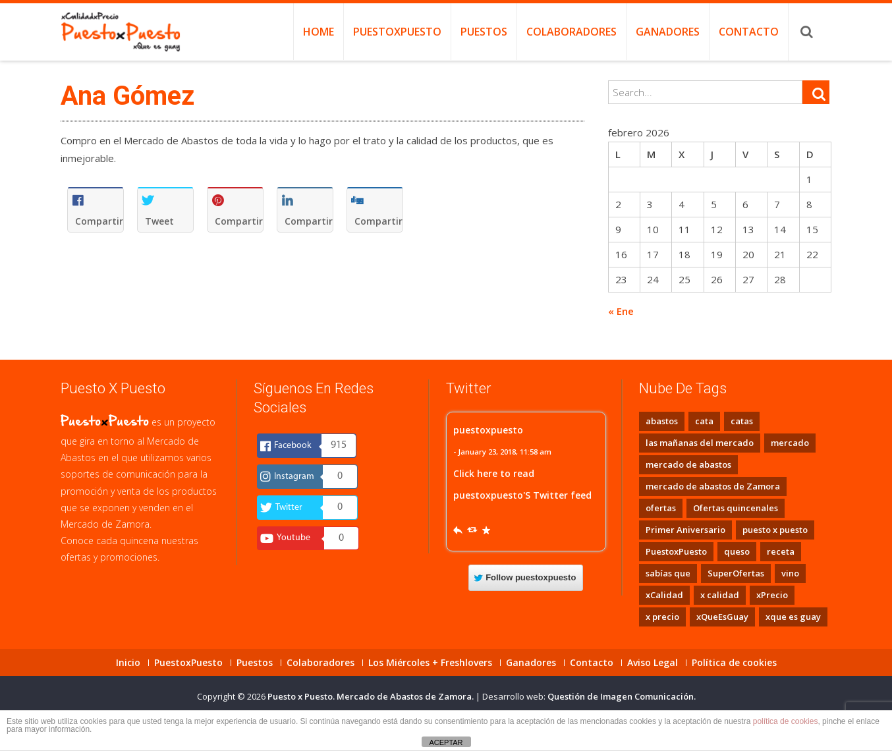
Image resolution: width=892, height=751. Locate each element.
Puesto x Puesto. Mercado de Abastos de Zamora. (371, 696)
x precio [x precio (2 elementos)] (662, 617)
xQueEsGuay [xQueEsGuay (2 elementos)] (722, 617)
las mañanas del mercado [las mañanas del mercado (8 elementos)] (700, 443)
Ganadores (668, 31)
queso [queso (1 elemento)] (737, 551)
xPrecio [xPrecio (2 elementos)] (772, 595)
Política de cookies (734, 662)
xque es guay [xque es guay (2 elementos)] (793, 617)
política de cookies (785, 721)
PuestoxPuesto (397, 31)
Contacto (749, 31)
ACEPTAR (445, 742)
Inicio (128, 662)
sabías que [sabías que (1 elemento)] (668, 573)
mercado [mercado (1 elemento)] (790, 443)
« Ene (621, 311)
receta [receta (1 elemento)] (780, 551)
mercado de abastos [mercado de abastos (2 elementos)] (688, 464)
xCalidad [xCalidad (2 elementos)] (664, 595)
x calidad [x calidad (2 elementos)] (719, 595)
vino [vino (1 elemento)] (790, 573)
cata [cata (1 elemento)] (704, 421)
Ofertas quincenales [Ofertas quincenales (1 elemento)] (735, 508)
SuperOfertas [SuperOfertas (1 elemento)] (736, 573)
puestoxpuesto (488, 430)
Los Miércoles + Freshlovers (430, 662)
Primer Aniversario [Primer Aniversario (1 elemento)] (685, 530)
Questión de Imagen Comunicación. (621, 696)
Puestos (483, 31)
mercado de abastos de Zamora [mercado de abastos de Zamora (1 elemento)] (713, 486)
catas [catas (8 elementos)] (742, 421)
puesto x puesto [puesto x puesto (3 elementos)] (775, 530)
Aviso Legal (652, 662)
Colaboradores (571, 31)
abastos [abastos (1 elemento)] (662, 421)
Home (318, 31)
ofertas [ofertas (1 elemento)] (661, 508)
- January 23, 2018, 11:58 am (502, 452)
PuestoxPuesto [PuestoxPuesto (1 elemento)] (676, 551)
